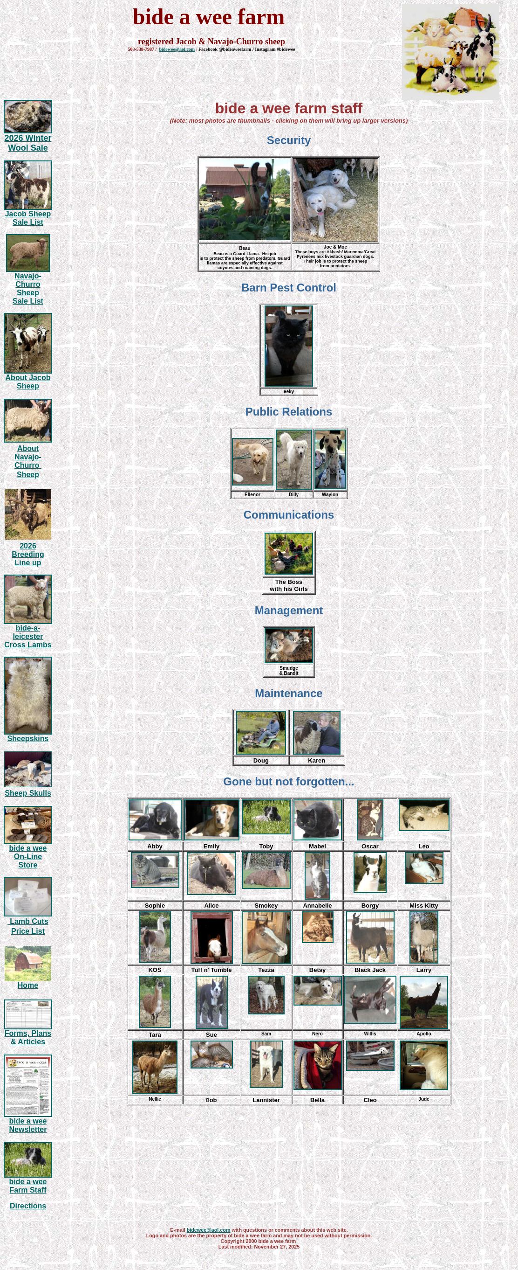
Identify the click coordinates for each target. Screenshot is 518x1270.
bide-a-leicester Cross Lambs (27, 636)
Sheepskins (28, 739)
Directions (28, 1206)
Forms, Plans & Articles (28, 1037)
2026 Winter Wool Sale (28, 143)
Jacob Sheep (28, 214)
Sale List (28, 222)
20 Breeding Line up (28, 554)
